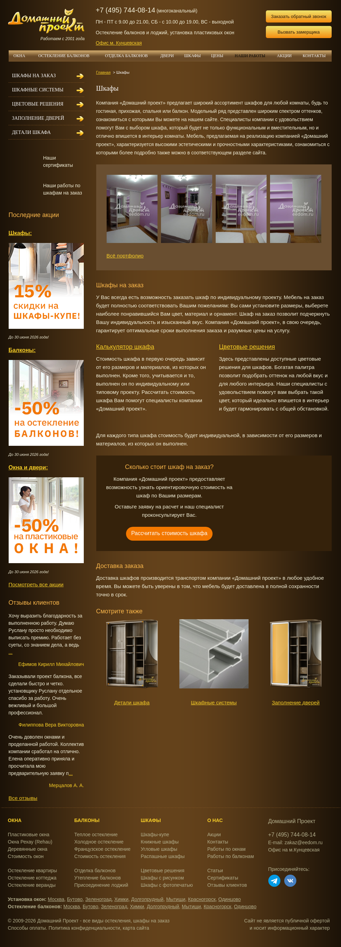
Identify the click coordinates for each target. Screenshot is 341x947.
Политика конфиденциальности (84, 928)
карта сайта (136, 928)
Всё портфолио (125, 256)
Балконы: (22, 350)
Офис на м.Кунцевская (294, 850)
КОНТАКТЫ (314, 55)
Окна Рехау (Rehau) (30, 842)
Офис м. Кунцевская (119, 43)
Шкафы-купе (155, 834)
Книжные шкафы (160, 842)
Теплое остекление (96, 834)
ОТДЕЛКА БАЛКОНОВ (130, 55)
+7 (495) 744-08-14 (125, 10)
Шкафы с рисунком (162, 878)
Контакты (217, 842)
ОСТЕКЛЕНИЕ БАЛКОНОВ (68, 55)
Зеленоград (98, 899)
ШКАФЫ (192, 55)
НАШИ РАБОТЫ (250, 55)
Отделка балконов (95, 870)
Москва (56, 899)
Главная (103, 72)
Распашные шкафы (163, 856)
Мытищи (175, 899)
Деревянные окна (27, 849)
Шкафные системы (213, 702)
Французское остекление (102, 849)
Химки (121, 899)
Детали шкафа (132, 702)
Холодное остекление (99, 842)
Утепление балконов (97, 878)
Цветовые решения (247, 346)
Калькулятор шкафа (125, 346)
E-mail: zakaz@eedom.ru (295, 842)
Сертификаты (222, 878)
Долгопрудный (147, 899)
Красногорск (202, 899)
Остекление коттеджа (32, 878)
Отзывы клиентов (227, 885)
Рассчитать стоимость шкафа (169, 533)
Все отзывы (23, 798)
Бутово (75, 899)
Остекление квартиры (32, 870)
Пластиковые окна (29, 834)
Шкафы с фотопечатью (167, 885)
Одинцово (229, 899)
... (11, 652)
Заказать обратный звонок (298, 16)
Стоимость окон (26, 856)
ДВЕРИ (169, 55)
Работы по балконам (230, 856)
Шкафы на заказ (34, 75)
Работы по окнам (226, 849)
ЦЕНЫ (219, 55)
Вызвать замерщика (299, 32)
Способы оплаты (27, 928)
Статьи (215, 870)
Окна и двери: (28, 467)
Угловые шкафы (159, 849)
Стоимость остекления (100, 856)
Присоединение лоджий (101, 885)
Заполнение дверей (296, 702)
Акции (214, 834)
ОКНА (22, 55)
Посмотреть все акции (36, 584)
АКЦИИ (287, 55)
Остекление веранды (32, 885)
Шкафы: (20, 233)
